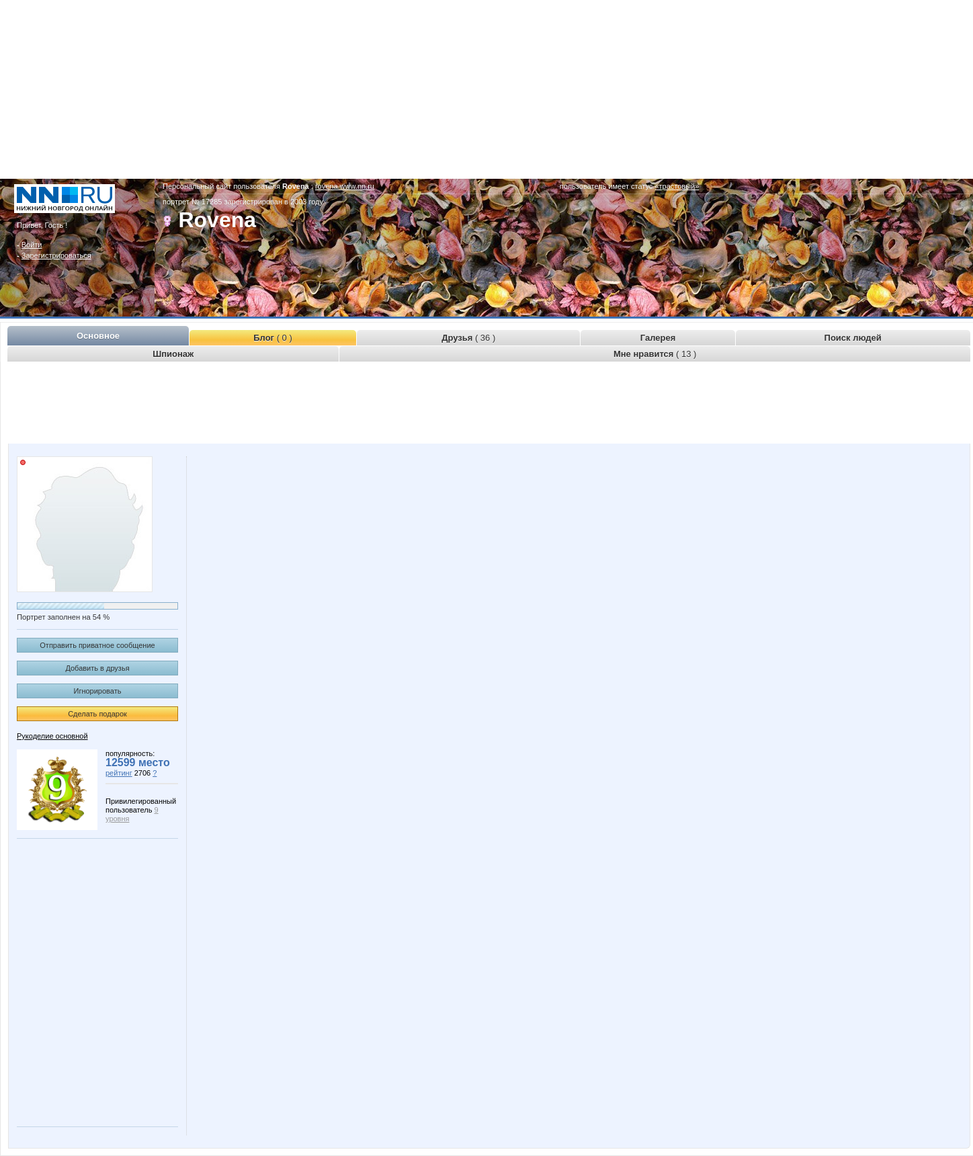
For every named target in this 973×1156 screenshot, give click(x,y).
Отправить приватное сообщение (97, 645)
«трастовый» (676, 186)
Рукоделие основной (52, 736)
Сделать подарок (97, 714)
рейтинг (118, 773)
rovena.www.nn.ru (344, 186)
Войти (32, 245)
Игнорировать (98, 691)
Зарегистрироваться (56, 255)
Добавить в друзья (97, 668)
